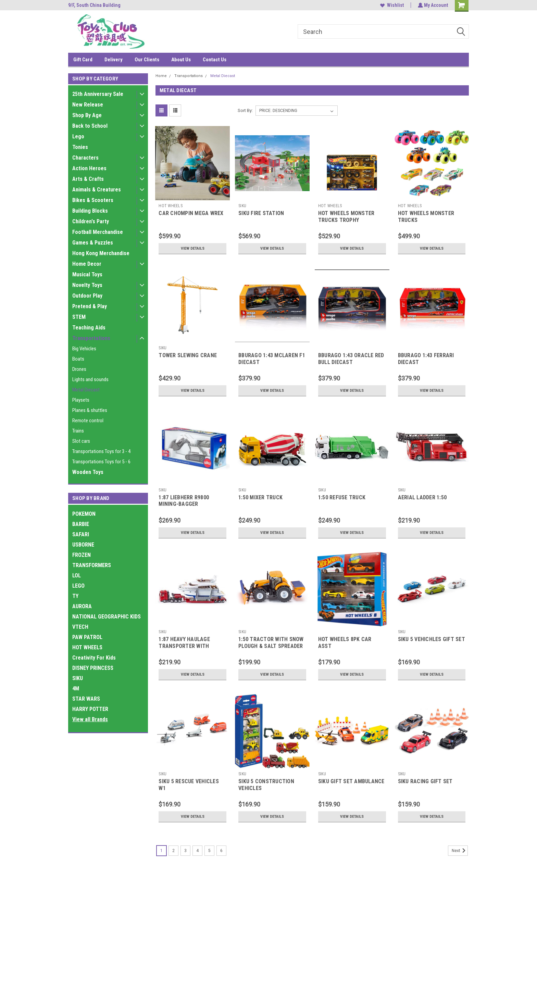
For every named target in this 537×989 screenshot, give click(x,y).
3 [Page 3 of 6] (185, 850)
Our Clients (147, 60)
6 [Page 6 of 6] (221, 850)
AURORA (82, 606)
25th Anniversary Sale (97, 94)
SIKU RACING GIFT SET (425, 781)
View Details (192, 248)
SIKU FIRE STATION (261, 213)
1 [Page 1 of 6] (161, 850)
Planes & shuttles (89, 410)
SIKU (77, 678)
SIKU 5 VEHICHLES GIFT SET (431, 639)
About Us (181, 60)
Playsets (80, 400)
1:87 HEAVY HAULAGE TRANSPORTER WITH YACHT (184, 646)
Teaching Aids (88, 327)
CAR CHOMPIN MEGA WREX (191, 213)
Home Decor (86, 264)
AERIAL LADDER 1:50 (422, 497)
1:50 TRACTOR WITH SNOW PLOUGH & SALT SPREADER (271, 642)
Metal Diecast (86, 390)
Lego (78, 136)
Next (460, 850)
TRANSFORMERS (91, 565)
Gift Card (82, 60)
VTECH (80, 627)
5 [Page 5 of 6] (209, 850)
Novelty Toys (87, 285)
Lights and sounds (90, 379)
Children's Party (90, 221)
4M (75, 688)
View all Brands (90, 719)
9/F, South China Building (94, 5)
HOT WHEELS (87, 647)
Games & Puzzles (92, 242)
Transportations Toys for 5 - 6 (101, 462)
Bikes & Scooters (92, 200)
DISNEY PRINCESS (92, 668)
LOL (76, 575)
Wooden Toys (87, 472)
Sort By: (245, 110)
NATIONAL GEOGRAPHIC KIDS (106, 616)
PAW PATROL (87, 637)
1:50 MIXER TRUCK (260, 497)
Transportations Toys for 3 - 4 (101, 451)
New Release (87, 104)
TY (75, 596)
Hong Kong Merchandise (100, 253)
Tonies (80, 147)
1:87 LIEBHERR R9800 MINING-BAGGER (184, 501)
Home (161, 76)
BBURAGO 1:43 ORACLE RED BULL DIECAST (351, 358)
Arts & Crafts (88, 179)
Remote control (87, 420)
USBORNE (83, 544)
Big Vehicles (84, 349)
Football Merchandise (97, 232)
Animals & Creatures (96, 189)
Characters (85, 157)
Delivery (113, 60)
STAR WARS (86, 699)
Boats (78, 359)
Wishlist (391, 5)
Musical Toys (87, 274)
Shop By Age (87, 115)
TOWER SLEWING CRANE (188, 355)
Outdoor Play (87, 295)
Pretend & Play (89, 306)
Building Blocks (90, 211)
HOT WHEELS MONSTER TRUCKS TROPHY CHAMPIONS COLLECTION (349, 220)
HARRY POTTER (90, 709)
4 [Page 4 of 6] (197, 850)
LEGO (78, 586)
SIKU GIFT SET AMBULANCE (351, 781)
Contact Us (214, 60)
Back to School (90, 126)
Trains (78, 431)
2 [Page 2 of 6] (173, 850)
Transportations (91, 338)
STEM (79, 317)
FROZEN (81, 555)
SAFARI (80, 534)
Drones (79, 369)
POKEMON (84, 514)
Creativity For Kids (94, 657)
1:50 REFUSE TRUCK (341, 497)
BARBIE (80, 524)
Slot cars (81, 441)
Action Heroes (89, 168)
